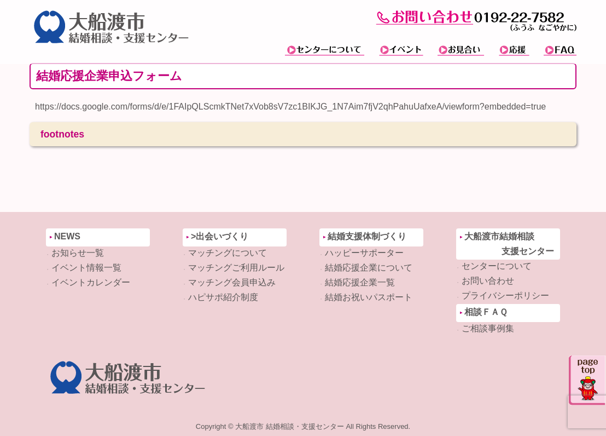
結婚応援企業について (368, 267)
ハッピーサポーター (364, 252)
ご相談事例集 (488, 328)
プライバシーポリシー (505, 295)
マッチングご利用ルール (236, 267)
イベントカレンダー (90, 282)
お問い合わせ (488, 280)
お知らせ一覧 (77, 252)
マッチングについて (227, 252)
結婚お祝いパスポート (368, 297)
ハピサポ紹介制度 (223, 297)
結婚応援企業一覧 (360, 282)
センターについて (497, 266)
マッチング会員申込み (232, 282)
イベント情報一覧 (86, 267)
